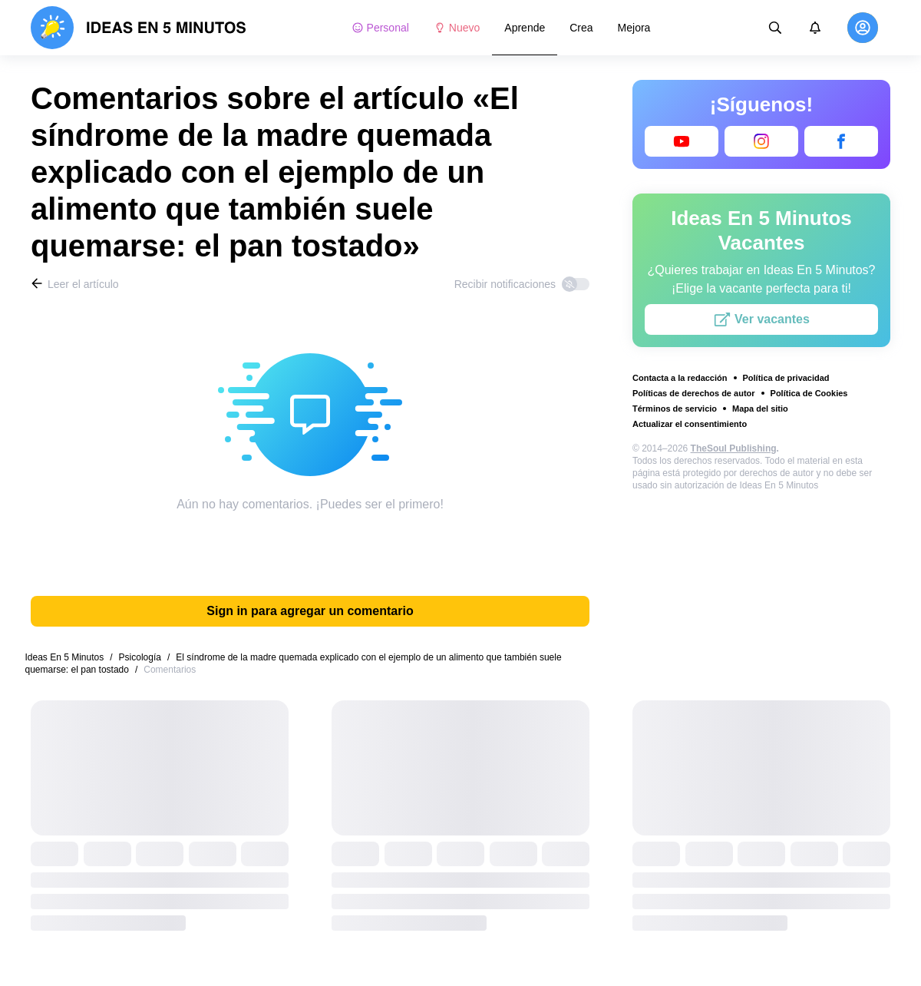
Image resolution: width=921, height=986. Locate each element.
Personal (380, 28)
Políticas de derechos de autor (693, 393)
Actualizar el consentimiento (689, 423)
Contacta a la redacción (680, 377)
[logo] (138, 27)
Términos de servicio (674, 408)
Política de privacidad (786, 377)
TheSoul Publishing (734, 448)
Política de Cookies (809, 393)
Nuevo (457, 28)
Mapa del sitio (760, 408)
